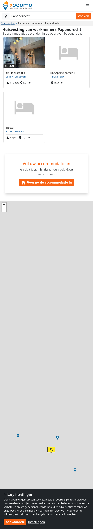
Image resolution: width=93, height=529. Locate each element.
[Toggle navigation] (87, 5)
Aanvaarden (15, 522)
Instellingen (36, 522)
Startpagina (8, 23)
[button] (57, 438)
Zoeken (83, 16)
